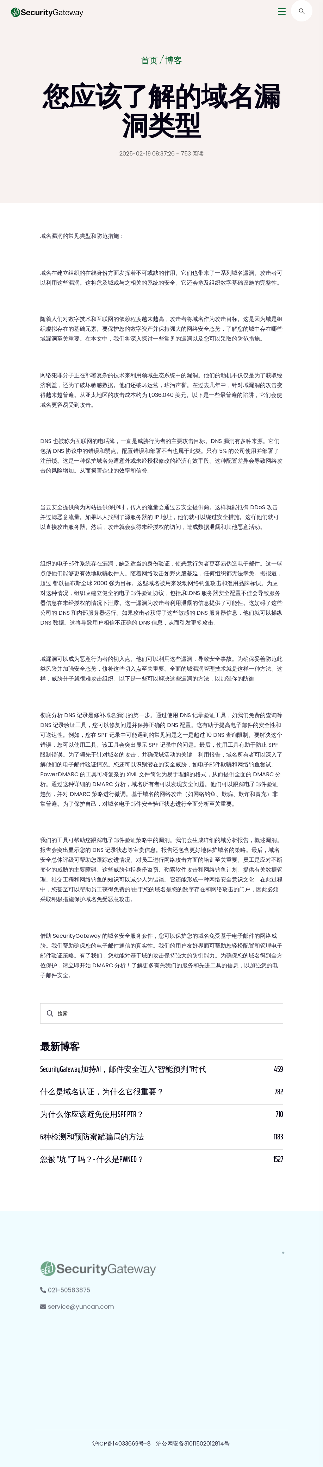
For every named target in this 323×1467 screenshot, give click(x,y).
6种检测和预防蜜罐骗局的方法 (92, 1137)
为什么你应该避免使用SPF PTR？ (92, 1114)
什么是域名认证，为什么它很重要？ (102, 1092)
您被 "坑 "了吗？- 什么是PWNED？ (92, 1159)
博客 (173, 61)
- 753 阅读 (190, 154)
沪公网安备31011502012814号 (193, 1444)
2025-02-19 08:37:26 (147, 154)
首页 (149, 61)
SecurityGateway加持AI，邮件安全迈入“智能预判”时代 (123, 1069)
